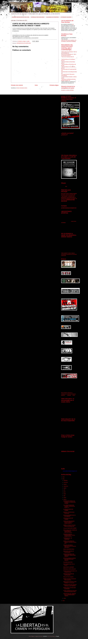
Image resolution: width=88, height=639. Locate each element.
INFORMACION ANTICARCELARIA (24, 43)
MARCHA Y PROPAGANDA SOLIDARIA (68, 513)
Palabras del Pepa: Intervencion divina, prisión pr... (69, 579)
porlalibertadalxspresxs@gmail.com (68, 207)
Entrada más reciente (17, 85)
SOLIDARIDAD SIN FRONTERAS (52, 17)
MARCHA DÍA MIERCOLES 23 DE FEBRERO (69, 516)
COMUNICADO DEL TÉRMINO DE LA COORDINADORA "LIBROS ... (69, 594)
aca (73, 24)
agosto (65, 488)
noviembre (66, 482)
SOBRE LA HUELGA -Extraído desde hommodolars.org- (69, 526)
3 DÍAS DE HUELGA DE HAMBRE (68, 519)
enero (65, 598)
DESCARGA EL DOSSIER (68, 567)
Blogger (57, 636)
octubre (65, 484)
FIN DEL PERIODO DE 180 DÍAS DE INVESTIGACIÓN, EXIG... (70, 591)
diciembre (66, 480)
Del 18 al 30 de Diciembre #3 (67, 54)
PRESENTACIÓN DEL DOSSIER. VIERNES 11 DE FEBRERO (70, 585)
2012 (64, 476)
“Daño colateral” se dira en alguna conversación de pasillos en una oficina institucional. (69, 254)
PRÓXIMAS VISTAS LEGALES (69, 569)
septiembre (66, 486)
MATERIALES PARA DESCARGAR (37, 17)
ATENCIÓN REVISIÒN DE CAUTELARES (68, 574)
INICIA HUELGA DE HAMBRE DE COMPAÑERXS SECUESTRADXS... (70, 531)
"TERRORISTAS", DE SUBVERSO (67, 539)
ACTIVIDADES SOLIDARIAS (66, 17)
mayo (65, 493)
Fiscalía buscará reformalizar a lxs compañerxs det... (70, 571)
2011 (64, 478)
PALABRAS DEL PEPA (67, 562)
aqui (66, 186)
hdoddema (45, 636)
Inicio (36, 85)
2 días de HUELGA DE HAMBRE (69, 528)
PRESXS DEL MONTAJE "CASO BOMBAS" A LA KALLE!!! (69, 582)
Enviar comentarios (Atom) (22, 87)
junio (65, 491)
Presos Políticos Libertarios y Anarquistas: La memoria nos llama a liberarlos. (68, 394)
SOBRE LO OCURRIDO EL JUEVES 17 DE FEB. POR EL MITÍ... (69, 542)
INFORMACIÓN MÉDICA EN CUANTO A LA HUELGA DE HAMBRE (69, 502)
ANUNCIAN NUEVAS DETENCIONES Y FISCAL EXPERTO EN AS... (69, 535)
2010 (64, 600)
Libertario (69, 395)
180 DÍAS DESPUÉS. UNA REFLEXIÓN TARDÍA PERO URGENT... (69, 555)
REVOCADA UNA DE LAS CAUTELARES (68, 552)
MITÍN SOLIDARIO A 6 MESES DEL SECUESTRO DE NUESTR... (69, 559)
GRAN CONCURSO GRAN (68, 549)
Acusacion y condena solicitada (67, 90)
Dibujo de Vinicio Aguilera (68, 576)
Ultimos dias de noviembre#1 (67, 51)
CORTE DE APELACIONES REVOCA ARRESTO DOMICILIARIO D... (68, 522)
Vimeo (73, 395)
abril (65, 495)
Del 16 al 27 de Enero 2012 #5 (68, 56)
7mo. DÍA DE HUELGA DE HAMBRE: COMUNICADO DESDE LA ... (69, 506)
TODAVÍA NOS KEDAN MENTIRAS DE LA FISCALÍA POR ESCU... (69, 546)
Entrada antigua (54, 85)
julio (64, 489)
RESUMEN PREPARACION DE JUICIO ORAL (20, 17)
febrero (65, 499)
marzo (65, 497)
